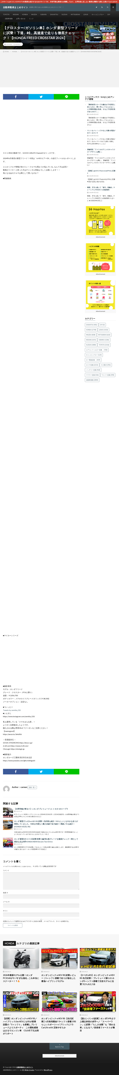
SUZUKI (64, 14)
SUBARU (43, 14)
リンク (31, 19)
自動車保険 (9, 19)
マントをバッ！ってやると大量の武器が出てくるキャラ (101, 132)
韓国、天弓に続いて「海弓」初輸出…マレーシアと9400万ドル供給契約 (101, 188)
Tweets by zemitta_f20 (12, 710)
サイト (5, 911)
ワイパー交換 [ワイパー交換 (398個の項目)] (108, 375)
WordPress (48, 1070)
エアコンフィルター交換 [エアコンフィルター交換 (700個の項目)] (96, 350)
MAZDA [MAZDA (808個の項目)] (90, 335)
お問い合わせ (20, 19)
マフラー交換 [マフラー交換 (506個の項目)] (92, 375)
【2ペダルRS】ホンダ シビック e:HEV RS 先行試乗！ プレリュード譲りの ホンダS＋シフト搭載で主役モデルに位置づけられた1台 (97, 979)
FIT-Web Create (28, 1070)
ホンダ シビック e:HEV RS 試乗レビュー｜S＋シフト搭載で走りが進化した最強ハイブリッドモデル (58, 978)
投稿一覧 (32, 787)
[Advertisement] (59, 69)
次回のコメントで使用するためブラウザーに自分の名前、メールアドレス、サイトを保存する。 (36, 921)
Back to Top (59, 1047)
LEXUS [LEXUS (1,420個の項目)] (103, 330)
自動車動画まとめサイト (24, 1067)
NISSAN (16, 14)
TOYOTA (6, 14)
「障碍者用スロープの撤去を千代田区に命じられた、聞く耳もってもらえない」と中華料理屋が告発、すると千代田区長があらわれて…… (101, 108)
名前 (5, 892)
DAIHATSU (54, 14)
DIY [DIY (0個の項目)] (102, 325)
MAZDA (34, 14)
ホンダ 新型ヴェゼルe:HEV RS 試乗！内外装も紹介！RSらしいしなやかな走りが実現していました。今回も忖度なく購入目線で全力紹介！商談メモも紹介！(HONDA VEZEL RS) (46, 824)
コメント (6, 870)
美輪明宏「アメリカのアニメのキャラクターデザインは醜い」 (101, 151)
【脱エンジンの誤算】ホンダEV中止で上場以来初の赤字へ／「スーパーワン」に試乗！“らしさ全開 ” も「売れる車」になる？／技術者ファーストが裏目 (97, 1024)
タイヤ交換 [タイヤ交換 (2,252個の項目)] (92, 365)
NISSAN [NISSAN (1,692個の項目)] (91, 340)
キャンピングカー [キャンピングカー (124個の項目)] (94, 355)
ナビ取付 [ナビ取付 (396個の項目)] (106, 365)
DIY (109, 14)
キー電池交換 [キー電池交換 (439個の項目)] (93, 360)
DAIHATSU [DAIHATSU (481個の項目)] (91, 325)
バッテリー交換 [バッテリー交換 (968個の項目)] (93, 370)
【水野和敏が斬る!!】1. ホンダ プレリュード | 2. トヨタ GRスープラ (41, 809)
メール (6, 902)
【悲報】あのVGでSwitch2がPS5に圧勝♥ (101, 172)
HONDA (25, 14)
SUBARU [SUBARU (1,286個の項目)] (104, 340)
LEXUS (85, 14)
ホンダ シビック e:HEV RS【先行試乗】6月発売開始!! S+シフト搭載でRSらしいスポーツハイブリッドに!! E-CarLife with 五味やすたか (58, 1023)
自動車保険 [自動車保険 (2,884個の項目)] (92, 380)
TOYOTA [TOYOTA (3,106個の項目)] (104, 345)
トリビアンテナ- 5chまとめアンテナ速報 (99, 98)
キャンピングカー (98, 14)
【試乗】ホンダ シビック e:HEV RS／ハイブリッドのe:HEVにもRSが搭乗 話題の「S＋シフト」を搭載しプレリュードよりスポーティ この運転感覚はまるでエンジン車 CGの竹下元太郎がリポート (21, 1026)
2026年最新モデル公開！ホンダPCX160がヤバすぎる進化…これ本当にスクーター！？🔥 (21, 978)
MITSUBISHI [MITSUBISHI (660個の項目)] (104, 335)
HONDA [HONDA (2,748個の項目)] (91, 330)
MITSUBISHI (75, 14)
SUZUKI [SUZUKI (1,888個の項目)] (91, 345)
